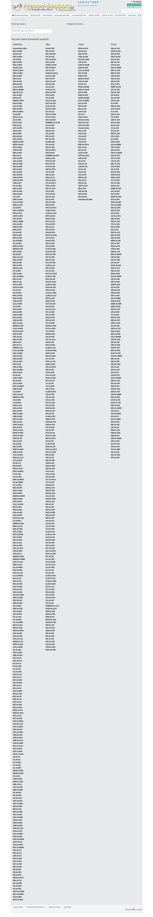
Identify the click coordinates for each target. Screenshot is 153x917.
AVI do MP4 (17, 59)
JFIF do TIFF (115, 369)
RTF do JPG (50, 199)
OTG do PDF (50, 246)
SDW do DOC (50, 158)
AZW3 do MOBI (83, 98)
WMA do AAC (18, 526)
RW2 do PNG (115, 350)
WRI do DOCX (51, 438)
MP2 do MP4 (17, 312)
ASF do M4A (17, 864)
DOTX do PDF (51, 304)
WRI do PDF (50, 455)
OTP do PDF (50, 595)
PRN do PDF (82, 54)
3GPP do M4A (18, 644)
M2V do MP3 (17, 446)
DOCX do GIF (50, 279)
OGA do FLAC (18, 724)
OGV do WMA (18, 817)
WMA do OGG (18, 781)
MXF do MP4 (17, 188)
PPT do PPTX (50, 194)
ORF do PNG (115, 345)
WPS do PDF (50, 164)
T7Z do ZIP (82, 139)
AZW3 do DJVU (83, 155)
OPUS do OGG (18, 754)
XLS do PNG (50, 567)
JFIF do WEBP (116, 205)
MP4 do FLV (17, 345)
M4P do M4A (17, 408)
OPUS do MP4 (18, 287)
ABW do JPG (50, 419)
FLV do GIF (17, 669)
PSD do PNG (115, 166)
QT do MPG (17, 768)
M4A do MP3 (17, 62)
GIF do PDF (115, 169)
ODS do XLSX (51, 81)
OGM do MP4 (17, 320)
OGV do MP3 (17, 814)
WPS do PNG (50, 345)
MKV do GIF (17, 696)
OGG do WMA (18, 732)
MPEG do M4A (18, 713)
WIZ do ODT (50, 507)
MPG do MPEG (18, 471)
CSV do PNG (50, 323)
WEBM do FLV (18, 641)
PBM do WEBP (116, 438)
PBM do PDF (115, 293)
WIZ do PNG (50, 636)
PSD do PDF (115, 142)
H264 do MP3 (17, 358)
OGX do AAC (17, 589)
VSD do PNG (50, 641)
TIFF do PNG (115, 158)
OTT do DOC (50, 589)
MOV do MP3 (17, 139)
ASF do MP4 (17, 218)
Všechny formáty (54, 907)
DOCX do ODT (51, 254)
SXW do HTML (51, 499)
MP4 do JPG (17, 122)
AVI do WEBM (18, 482)
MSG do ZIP (82, 106)
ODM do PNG (50, 466)
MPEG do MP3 (18, 144)
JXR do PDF (115, 312)
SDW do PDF (50, 490)
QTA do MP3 (17, 897)
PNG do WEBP (116, 67)
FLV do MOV (17, 485)
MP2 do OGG (17, 707)
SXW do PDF (50, 240)
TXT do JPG (50, 172)
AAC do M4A (17, 383)
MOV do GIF (17, 279)
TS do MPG (17, 402)
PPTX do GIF (50, 380)
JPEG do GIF (115, 290)
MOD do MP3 (17, 260)
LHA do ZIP (82, 133)
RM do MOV (17, 875)
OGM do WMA (18, 743)
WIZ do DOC (50, 389)
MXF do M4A (17, 718)
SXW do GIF (50, 342)
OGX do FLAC (18, 639)
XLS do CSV (50, 87)
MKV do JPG (17, 441)
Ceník (88, 10)
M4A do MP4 (17, 169)
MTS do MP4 (17, 95)
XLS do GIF (50, 570)
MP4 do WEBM (18, 89)
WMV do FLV (17, 784)
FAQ (139, 15)
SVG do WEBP (116, 276)
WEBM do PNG (18, 397)
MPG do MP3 (17, 295)
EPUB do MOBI (83, 87)
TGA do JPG (115, 446)
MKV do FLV (17, 581)
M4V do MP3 (17, 309)
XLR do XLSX (50, 309)
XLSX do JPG (50, 76)
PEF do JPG (115, 295)
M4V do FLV (17, 688)
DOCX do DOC (51, 100)
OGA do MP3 (17, 361)
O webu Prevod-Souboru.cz (35, 907)
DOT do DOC (50, 545)
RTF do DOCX (51, 150)
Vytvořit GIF (17, 54)
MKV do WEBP (18, 894)
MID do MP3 (17, 133)
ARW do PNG (115, 306)
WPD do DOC (50, 216)
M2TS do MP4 (18, 899)
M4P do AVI (17, 342)
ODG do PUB (50, 290)
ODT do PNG (50, 257)
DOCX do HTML (51, 235)
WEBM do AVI (18, 348)
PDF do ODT (50, 136)
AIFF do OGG (18, 801)
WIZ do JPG (50, 639)
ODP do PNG (50, 468)
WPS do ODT (50, 515)
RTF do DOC (50, 229)
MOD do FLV (17, 699)
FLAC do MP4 (18, 328)
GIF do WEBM (116, 337)
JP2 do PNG (115, 326)
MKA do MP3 (17, 166)
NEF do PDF (115, 342)
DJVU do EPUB (83, 70)
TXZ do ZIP (82, 172)
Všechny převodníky (20, 15)
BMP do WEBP (116, 254)
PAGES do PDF (51, 65)
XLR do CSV (50, 520)
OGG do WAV (18, 315)
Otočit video (17, 131)
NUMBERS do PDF (52, 155)
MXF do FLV (17, 850)
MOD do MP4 (17, 298)
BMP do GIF (115, 358)
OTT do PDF (50, 358)
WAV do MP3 (17, 65)
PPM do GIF (115, 386)
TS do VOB (17, 474)
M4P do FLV (17, 685)
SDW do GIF (50, 485)
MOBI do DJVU (83, 144)
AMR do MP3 (17, 389)
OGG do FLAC (18, 548)
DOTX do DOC (51, 553)
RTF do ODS (50, 312)
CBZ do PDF (82, 194)
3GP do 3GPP (18, 844)
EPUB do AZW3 (83, 59)
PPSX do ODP (51, 435)
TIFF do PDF (115, 147)
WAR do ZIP (82, 177)
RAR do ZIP (82, 51)
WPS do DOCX (51, 180)
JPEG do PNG (116, 202)
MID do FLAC (18, 625)
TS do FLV (16, 776)
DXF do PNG (82, 92)
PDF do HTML (51, 202)
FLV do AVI (17, 290)
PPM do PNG (115, 389)
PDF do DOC (50, 128)
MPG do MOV (18, 419)
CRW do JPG (115, 339)
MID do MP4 (17, 466)
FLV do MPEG (18, 575)
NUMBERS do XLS (52, 606)
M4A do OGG (17, 339)
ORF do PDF (115, 282)
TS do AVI (16, 196)
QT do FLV (17, 759)
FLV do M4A (17, 619)
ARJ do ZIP (82, 150)
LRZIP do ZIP (83, 185)
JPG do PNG (115, 54)
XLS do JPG (50, 573)
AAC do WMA (18, 647)
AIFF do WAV (17, 531)
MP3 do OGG (17, 628)
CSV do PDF (50, 144)
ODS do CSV (50, 177)
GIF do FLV (115, 416)
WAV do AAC (17, 422)
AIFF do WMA (18, 803)
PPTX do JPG (50, 117)
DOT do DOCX (51, 551)
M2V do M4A (17, 866)
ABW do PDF (50, 301)
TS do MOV (17, 391)
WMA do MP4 (18, 227)
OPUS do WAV (18, 331)
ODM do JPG (50, 424)
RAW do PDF (115, 273)
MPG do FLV (17, 853)
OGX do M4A (17, 592)
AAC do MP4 (17, 304)
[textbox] (32, 30)
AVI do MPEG (18, 240)
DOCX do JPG (51, 103)
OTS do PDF (50, 372)
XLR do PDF (50, 306)
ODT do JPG (50, 70)
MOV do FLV (17, 702)
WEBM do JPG (18, 326)
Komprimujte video (62, 15)
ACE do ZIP (82, 84)
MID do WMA (17, 806)
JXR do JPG (115, 100)
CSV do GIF (50, 600)
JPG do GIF (115, 131)
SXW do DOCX (51, 282)
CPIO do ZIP (82, 164)
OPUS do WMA (18, 595)
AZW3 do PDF (83, 67)
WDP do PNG (115, 334)
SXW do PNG (50, 540)
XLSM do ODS (51, 284)
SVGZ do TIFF (116, 402)
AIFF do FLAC (18, 394)
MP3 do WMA (18, 164)
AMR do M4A (17, 655)
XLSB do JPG (50, 534)
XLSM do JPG (51, 276)
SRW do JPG (115, 251)
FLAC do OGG (18, 504)
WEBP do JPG (116, 87)
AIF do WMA (17, 883)
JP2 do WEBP (116, 419)
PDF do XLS (50, 227)
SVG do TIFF (115, 444)
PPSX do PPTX (51, 207)
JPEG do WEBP (116, 153)
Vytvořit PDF (120, 15)
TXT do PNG (50, 331)
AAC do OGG (18, 787)
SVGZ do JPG (116, 216)
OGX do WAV (17, 551)
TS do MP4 (17, 114)
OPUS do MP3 (18, 70)
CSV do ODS (50, 397)
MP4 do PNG (17, 238)
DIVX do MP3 (17, 570)
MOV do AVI (17, 125)
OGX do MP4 (17, 836)
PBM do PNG (115, 433)
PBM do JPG (115, 430)
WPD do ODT (50, 411)
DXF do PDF (82, 73)
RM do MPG (17, 872)
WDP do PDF (115, 405)
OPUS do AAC (18, 430)
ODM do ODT (50, 630)
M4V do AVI (17, 364)
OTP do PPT (50, 430)
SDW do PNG (50, 493)
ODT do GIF (50, 556)
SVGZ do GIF (115, 400)
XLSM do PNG (51, 391)
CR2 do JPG (115, 114)
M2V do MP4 (17, 317)
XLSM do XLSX (51, 213)
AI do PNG (114, 139)
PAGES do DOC (51, 608)
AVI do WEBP (18, 567)
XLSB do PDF (50, 416)
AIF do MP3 (17, 792)
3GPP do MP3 (18, 180)
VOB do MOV (17, 367)
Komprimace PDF (79, 15)
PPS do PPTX (50, 224)
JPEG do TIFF (116, 328)
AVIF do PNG (115, 260)
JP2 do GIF (115, 372)
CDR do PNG (115, 175)
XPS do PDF (50, 95)
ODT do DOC (50, 84)
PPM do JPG (115, 309)
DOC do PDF (50, 62)
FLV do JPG (17, 617)
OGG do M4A (17, 636)
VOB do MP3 (17, 301)
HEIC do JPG (115, 70)
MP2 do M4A (17, 704)
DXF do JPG (82, 103)
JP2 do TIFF (115, 287)
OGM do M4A (18, 823)
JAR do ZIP (82, 111)
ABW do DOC (50, 364)
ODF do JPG (50, 175)
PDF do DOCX (51, 67)
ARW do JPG (115, 177)
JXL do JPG (115, 452)
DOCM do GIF (50, 446)
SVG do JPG (115, 89)
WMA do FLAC (18, 457)
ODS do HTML (51, 356)
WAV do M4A (17, 372)
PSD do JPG (115, 78)
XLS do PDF (50, 125)
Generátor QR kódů (85, 199)
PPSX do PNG (51, 378)
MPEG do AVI (18, 268)
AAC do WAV (17, 161)
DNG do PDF (115, 218)
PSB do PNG (115, 331)
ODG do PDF (50, 147)
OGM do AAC (18, 735)
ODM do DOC (50, 334)
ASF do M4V (17, 861)
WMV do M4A (18, 529)
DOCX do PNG (51, 114)
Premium (47, 15)
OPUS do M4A (18, 435)
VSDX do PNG (51, 650)
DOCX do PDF (51, 92)
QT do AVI (16, 757)
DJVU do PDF (83, 81)
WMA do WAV (18, 205)
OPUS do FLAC (18, 518)
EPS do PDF (115, 199)
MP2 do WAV (17, 510)
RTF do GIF (50, 603)
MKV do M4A (17, 540)
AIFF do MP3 (17, 128)
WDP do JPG (115, 232)
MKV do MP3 (17, 172)
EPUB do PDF (83, 48)
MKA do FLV (17, 880)
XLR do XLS (50, 586)
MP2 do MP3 (17, 265)
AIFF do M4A (17, 652)
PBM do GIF (115, 435)
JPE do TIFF (115, 441)
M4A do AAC (17, 405)
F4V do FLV (17, 663)
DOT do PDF (50, 542)
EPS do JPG (115, 84)
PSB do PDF (115, 249)
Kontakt (132, 15)
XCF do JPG (115, 59)
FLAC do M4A (18, 455)
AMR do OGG (18, 608)
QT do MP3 (17, 271)
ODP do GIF (50, 369)
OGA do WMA (18, 726)
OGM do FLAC (18, 828)
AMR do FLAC (18, 740)
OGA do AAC (17, 831)
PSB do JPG (115, 271)
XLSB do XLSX (51, 295)
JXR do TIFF (115, 375)
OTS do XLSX (50, 375)
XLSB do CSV (50, 578)
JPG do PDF (115, 98)
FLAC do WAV (18, 202)
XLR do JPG (50, 523)
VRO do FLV (17, 553)
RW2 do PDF (115, 397)
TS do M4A (17, 400)
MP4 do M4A (17, 251)
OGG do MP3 (17, 158)
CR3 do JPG (115, 161)
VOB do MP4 (17, 150)
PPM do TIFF (115, 391)
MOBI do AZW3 (83, 78)
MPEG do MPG (18, 630)
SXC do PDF (50, 337)
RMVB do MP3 (18, 770)
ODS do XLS (50, 131)
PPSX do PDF (50, 185)
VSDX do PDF (50, 647)
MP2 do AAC (17, 542)
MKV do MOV (18, 175)
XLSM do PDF (51, 210)
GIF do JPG (115, 95)
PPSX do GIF (50, 433)
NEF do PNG (115, 227)
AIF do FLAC (17, 798)
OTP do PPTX (50, 597)
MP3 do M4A (17, 147)
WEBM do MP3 (18, 142)
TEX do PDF (50, 191)
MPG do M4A (17, 490)
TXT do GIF (50, 383)
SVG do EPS (115, 210)
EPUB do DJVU (83, 120)
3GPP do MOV (18, 424)
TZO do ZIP (82, 175)
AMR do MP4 (17, 416)
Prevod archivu (83, 128)
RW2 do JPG (115, 246)
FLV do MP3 (17, 243)
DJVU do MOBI (83, 100)
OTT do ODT (50, 482)
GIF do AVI (114, 229)
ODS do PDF (50, 153)
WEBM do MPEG (19, 496)
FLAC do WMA (18, 350)
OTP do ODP (50, 427)
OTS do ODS (50, 477)
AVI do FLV (17, 463)
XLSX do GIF (50, 537)
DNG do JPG (115, 164)
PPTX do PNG (51, 262)
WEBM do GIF (18, 249)
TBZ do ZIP (82, 180)
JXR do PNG (115, 279)
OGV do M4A (17, 748)
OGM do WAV (18, 737)
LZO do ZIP (82, 136)
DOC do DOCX (51, 59)
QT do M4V (17, 765)
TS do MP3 (17, 306)
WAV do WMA (18, 369)
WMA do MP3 (18, 603)
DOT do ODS (50, 548)
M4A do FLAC (18, 92)
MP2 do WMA (18, 812)
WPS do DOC (50, 218)
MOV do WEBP (18, 386)
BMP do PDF (115, 73)
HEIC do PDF (115, 455)
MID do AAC (17, 809)
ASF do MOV (17, 611)
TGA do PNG (115, 449)
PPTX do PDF (50, 161)
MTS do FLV (17, 715)
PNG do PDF (115, 92)
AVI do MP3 (17, 120)
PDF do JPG (50, 51)
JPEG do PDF (116, 56)
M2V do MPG (17, 682)
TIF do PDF (115, 117)
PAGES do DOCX (52, 73)
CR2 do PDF (115, 361)
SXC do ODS (50, 496)
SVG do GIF (115, 262)
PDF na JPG (107, 15)
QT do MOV (17, 520)
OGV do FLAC (18, 746)
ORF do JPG (115, 268)
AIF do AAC (17, 650)
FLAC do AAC (18, 573)
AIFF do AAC (17, 337)
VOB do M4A (17, 779)
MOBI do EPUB (83, 89)
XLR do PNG (50, 529)
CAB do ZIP (82, 158)
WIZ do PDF (50, 633)
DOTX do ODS (51, 452)
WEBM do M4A (18, 523)
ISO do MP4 (17, 232)
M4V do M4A (17, 858)
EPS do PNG (115, 172)
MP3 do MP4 (17, 76)
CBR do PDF (82, 191)
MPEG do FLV (18, 710)
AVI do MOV (17, 293)
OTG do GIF (50, 471)
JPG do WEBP (116, 144)
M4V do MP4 (17, 235)
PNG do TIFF (115, 221)
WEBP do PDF (116, 188)
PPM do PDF (115, 348)
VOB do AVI (17, 183)
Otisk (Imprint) (18, 907)
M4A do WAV (17, 103)
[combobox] (32, 31)
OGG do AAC (17, 729)
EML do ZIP (82, 109)
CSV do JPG (50, 271)
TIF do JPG (115, 128)
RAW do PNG (115, 301)
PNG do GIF (115, 185)
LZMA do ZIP (83, 166)
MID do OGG (17, 693)
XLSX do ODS (51, 251)
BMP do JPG (115, 133)
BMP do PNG (115, 235)
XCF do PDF (115, 180)
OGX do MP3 (17, 356)
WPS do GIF (50, 413)
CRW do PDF (115, 323)
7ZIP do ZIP (82, 62)
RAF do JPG (115, 243)
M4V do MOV (17, 537)
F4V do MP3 (17, 666)
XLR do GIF (50, 441)
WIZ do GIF (50, 504)
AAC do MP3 (17, 106)
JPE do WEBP (116, 413)
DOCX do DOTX (51, 449)
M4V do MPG (17, 691)
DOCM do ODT (51, 619)
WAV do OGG (18, 323)
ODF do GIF (50, 457)
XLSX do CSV (50, 106)
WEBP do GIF (116, 240)
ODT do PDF (50, 56)
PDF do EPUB (51, 54)
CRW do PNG (115, 364)
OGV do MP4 (17, 515)
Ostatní (81, 44)
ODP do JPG (50, 260)
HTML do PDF (83, 56)
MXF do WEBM (18, 847)
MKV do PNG (17, 584)
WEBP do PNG (116, 196)
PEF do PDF (115, 422)
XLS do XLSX (50, 564)
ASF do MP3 (17, 614)
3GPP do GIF (17, 600)
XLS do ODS (50, 559)
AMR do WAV (18, 452)
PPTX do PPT (50, 221)
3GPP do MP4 (18, 216)
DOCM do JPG (51, 422)
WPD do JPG (50, 510)
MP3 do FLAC (18, 117)
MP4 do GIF (17, 98)
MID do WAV (17, 262)
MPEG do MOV (18, 449)
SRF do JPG (115, 457)
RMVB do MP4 (18, 433)
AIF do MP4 (17, 606)
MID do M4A (17, 507)
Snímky (114, 44)
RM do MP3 (17, 869)
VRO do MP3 (17, 493)
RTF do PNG (50, 315)
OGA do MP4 (17, 545)
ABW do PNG (50, 614)
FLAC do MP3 (18, 87)
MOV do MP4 (17, 56)
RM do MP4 (17, 254)
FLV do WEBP (18, 622)
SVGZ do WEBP (116, 356)
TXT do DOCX (51, 183)
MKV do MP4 (17, 51)
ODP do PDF (50, 243)
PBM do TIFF (115, 380)
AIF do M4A (17, 888)
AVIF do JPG (115, 155)
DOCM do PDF (51, 287)
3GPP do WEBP (18, 891)
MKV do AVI (17, 155)
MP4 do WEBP (18, 221)
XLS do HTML (50, 562)
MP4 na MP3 (94, 15)
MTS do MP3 (17, 284)
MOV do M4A (17, 191)
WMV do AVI (17, 282)
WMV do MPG (18, 597)
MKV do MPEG (18, 276)
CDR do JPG (115, 120)
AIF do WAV (17, 795)
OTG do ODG (50, 402)
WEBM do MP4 (18, 100)
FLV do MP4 (17, 185)
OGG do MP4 (17, 512)
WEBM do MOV (18, 556)
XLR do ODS (50, 526)
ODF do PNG (50, 460)
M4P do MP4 (17, 273)
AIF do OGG (17, 886)
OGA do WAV (17, 586)
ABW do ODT (50, 611)
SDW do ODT (50, 408)
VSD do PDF (50, 394)
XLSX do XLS (50, 89)
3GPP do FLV (17, 842)
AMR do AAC (17, 564)
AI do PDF (114, 103)
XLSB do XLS (50, 265)
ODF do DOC (50, 628)
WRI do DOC (50, 592)
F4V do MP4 (17, 477)
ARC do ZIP (82, 147)
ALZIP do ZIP (83, 153)
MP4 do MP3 (17, 81)
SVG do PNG (115, 109)
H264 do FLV (17, 674)
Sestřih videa (17, 67)
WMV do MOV (18, 413)
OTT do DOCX (51, 479)
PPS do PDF (50, 205)
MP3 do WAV (17, 84)
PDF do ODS (50, 268)
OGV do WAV (17, 751)
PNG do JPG (115, 48)
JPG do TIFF (115, 150)
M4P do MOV (17, 427)
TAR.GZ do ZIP (83, 122)
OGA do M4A (17, 633)
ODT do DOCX (51, 120)
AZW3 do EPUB (83, 65)
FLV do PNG (17, 672)
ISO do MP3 (17, 380)
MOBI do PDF (83, 95)
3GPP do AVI (17, 438)
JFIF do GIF (115, 367)
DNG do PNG (115, 238)
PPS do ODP (50, 405)
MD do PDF (82, 188)
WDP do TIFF (115, 317)
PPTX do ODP (51, 328)
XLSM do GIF (50, 444)
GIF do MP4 (115, 136)
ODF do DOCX (51, 367)
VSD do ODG (50, 644)
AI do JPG (114, 111)
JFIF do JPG (115, 65)
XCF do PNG (115, 183)
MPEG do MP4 (18, 246)
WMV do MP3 (18, 199)
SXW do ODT (50, 317)
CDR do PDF (115, 76)
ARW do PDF (115, 284)
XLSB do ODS (51, 575)
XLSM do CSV (51, 348)
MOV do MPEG (18, 210)
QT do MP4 (17, 207)
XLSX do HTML (51, 293)
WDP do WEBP (116, 408)
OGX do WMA (18, 834)
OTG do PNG (50, 474)
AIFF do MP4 (17, 501)
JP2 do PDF (115, 213)
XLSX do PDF (50, 166)
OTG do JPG (50, 400)
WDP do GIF (115, 424)
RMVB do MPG (18, 773)
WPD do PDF (50, 320)
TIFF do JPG (115, 224)
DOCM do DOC (51, 326)
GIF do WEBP (116, 298)
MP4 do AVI (17, 78)
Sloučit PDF (35, 15)
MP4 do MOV (17, 136)
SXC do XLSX (50, 339)
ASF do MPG (17, 460)
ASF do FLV (17, 658)
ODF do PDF (50, 78)
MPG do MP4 (17, 109)
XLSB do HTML (51, 581)
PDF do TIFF (50, 139)
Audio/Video (17, 44)
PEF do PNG (115, 383)
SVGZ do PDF (116, 353)
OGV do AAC (17, 820)
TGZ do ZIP (82, 142)
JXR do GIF (115, 427)
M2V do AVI (17, 578)
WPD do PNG (50, 512)
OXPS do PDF (51, 109)
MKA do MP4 (17, 488)
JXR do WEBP (116, 378)
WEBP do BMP (116, 304)
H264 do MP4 (17, 177)
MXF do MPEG (18, 721)
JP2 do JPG (115, 125)
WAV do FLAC (18, 257)
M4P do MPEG (18, 534)
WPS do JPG (50, 298)
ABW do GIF (50, 617)
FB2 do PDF (82, 196)
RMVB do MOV (18, 877)
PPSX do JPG (50, 361)
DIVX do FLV (17, 661)
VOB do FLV (17, 855)
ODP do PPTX (51, 169)
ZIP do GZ (81, 161)
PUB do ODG (83, 117)
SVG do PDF (115, 191)
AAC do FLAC (18, 562)
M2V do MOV (17, 680)
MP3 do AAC (17, 213)
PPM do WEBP (116, 394)
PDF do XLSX (50, 188)
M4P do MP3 (17, 153)
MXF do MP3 (17, 411)
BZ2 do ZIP (82, 131)
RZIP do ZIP (82, 183)
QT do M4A (17, 762)
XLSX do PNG (51, 249)
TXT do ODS (50, 386)
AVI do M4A (17, 444)
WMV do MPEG (18, 479)
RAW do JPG (115, 106)
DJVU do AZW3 (83, 125)
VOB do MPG (17, 378)
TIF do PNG (115, 315)
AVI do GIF (17, 375)
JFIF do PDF (115, 81)
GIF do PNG (115, 194)
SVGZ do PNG (116, 265)
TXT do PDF (50, 98)
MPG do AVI (17, 229)
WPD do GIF (50, 625)
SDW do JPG (50, 488)
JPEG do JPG (116, 51)
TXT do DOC (50, 238)
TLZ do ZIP (82, 169)
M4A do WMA (18, 353)
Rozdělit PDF (50, 142)
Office (48, 44)
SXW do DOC (50, 232)
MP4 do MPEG (18, 111)
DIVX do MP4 (17, 224)
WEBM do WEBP (19, 559)
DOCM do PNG (51, 622)
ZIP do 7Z (81, 114)
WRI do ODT (50, 518)
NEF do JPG (115, 62)
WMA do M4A (18, 499)
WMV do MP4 (18, 73)
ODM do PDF (50, 353)
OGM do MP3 (17, 825)
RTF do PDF (50, 133)
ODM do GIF (50, 463)
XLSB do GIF (50, 531)
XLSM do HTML (51, 350)
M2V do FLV (17, 677)
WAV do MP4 (17, 194)
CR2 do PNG (115, 257)
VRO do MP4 (17, 334)
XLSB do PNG (51, 584)
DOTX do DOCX (51, 273)
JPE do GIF (115, 411)
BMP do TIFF (115, 320)
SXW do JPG (50, 501)
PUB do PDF (82, 76)
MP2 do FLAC (18, 468)
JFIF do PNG (115, 122)
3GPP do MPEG (18, 839)
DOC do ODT (50, 196)
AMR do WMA (18, 790)
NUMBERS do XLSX (53, 122)
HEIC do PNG (116, 207)
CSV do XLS (50, 111)
